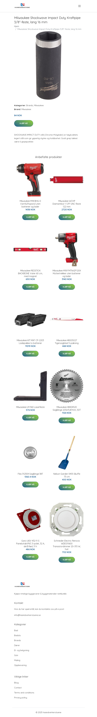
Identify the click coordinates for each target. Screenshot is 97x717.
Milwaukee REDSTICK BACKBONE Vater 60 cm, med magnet (30, 273)
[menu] (80, 6)
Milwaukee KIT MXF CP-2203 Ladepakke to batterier (30, 341)
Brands (29, 105)
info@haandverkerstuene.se (27, 615)
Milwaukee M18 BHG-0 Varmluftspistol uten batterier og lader (30, 204)
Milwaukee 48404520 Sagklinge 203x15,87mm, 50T (67, 408)
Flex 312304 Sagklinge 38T (30, 473)
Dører (17, 645)
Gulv (16, 655)
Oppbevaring (20, 665)
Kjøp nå (24, 123)
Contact (18, 687)
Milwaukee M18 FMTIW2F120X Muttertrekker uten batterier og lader (67, 273)
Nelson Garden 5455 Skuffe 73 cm (66, 475)
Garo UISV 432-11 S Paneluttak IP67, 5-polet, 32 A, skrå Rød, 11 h (30, 543)
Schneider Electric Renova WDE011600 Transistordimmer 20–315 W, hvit (67, 545)
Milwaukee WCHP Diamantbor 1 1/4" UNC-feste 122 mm (67, 204)
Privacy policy (20, 697)
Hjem (16, 26)
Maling (17, 660)
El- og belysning (21, 650)
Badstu (17, 635)
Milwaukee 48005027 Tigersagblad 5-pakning (67, 341)
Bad (16, 630)
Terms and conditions (24, 692)
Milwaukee (39, 105)
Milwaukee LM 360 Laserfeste (30, 407)
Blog (16, 682)
